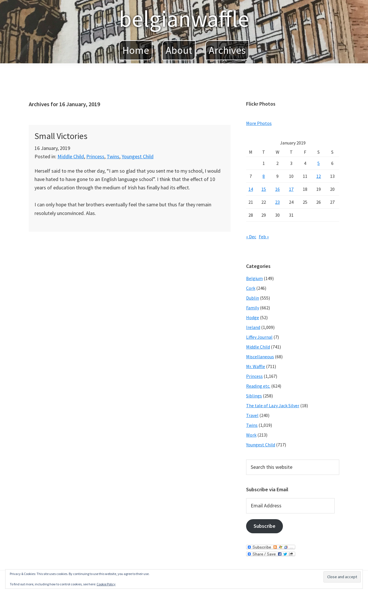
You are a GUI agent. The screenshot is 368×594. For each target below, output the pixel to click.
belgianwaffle (184, 18)
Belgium (254, 278)
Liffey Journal (259, 337)
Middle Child (70, 156)
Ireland (253, 327)
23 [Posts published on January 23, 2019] (277, 202)
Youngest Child (138, 156)
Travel (252, 415)
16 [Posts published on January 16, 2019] (277, 189)
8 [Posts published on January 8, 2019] (263, 176)
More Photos (259, 123)
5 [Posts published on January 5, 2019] (318, 163)
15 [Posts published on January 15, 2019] (263, 189)
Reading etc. (258, 386)
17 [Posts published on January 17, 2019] (291, 189)
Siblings (254, 396)
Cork (250, 288)
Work (251, 435)
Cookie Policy (106, 584)
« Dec (251, 236)
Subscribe (264, 526)
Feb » (264, 236)
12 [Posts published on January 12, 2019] (318, 176)
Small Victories (60, 135)
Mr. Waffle (255, 366)
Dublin (252, 298)
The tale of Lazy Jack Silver (272, 405)
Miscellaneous (260, 356)
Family (252, 308)
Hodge (252, 317)
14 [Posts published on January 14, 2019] (250, 189)
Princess (95, 156)
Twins (113, 156)
